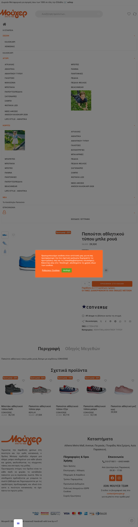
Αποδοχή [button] (66, 270)
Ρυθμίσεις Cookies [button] (51, 270)
